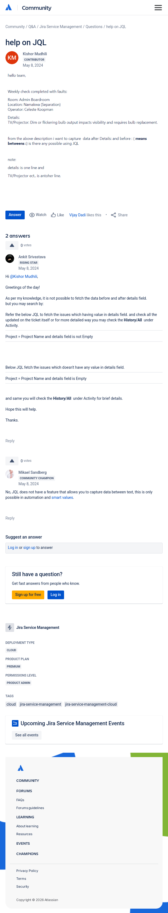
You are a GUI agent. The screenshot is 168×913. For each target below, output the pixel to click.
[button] (84, 129)
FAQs (20, 800)
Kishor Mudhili (35, 54)
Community (37, 7)
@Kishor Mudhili (23, 276)
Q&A (32, 26)
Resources (24, 834)
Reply (10, 441)
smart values (62, 497)
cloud (11, 704)
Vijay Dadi (77, 215)
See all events (26, 735)
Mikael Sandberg (32, 472)
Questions (94, 26)
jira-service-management (40, 704)
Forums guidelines (30, 808)
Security (22, 886)
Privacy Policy (27, 871)
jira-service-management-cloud (90, 704)
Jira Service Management (61, 26)
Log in (13, 547)
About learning (27, 826)
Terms (21, 879)
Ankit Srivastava (32, 257)
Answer (15, 215)
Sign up (29, 547)
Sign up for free (28, 594)
